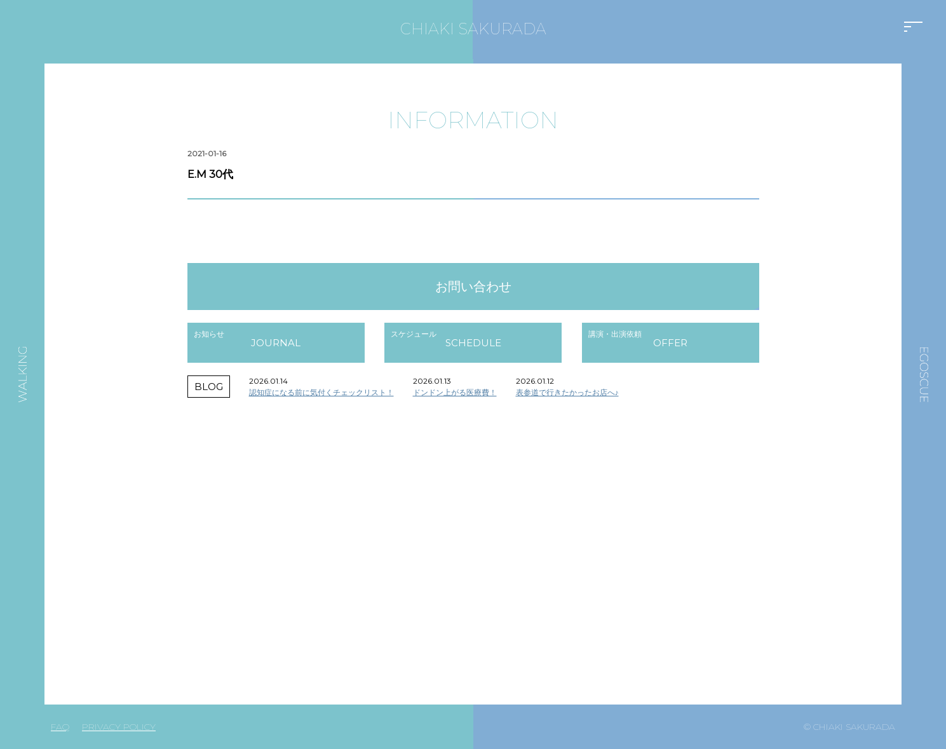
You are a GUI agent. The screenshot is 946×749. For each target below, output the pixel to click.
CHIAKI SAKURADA (473, 29)
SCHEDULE (473, 343)
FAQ (60, 726)
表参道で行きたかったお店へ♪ (567, 392)
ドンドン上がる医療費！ (455, 392)
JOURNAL (276, 343)
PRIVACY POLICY (119, 726)
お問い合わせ (473, 286)
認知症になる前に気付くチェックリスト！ (321, 392)
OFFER (670, 343)
